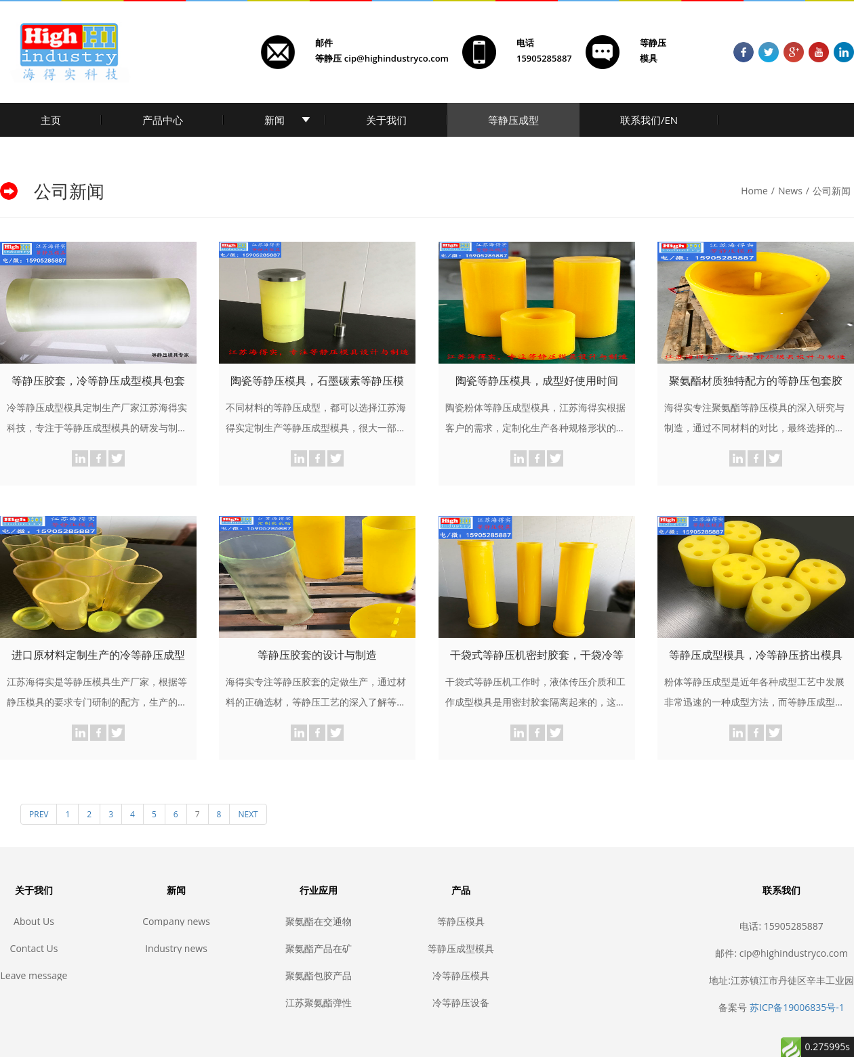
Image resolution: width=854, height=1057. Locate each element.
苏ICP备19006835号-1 (797, 1007)
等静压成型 (513, 120)
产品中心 (162, 120)
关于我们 (386, 120)
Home (754, 190)
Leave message (34, 975)
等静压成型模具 (461, 948)
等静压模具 (461, 921)
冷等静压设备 (460, 1002)
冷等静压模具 (460, 975)
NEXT (248, 814)
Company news (176, 921)
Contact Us (34, 948)
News (790, 190)
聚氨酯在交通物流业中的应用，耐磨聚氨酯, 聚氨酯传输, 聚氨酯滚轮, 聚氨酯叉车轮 (318, 921)
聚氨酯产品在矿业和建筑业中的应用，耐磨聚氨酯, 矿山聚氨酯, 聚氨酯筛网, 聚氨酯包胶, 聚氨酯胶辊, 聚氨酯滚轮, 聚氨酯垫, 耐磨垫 (318, 948)
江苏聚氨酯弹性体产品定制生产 (318, 1002)
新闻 (274, 120)
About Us (34, 921)
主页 (51, 120)
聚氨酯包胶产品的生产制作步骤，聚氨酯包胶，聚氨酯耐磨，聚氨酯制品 (318, 975)
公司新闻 (832, 190)
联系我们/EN (649, 120)
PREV (38, 814)
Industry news (176, 948)
